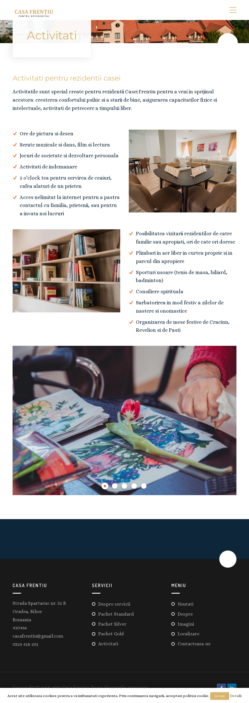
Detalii (236, 696)
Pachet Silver (112, 623)
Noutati (186, 603)
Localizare (188, 632)
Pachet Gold (111, 632)
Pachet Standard (116, 613)
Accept (220, 696)
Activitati (108, 642)
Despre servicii (114, 603)
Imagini (186, 623)
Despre (185, 613)
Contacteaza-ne (194, 642)
